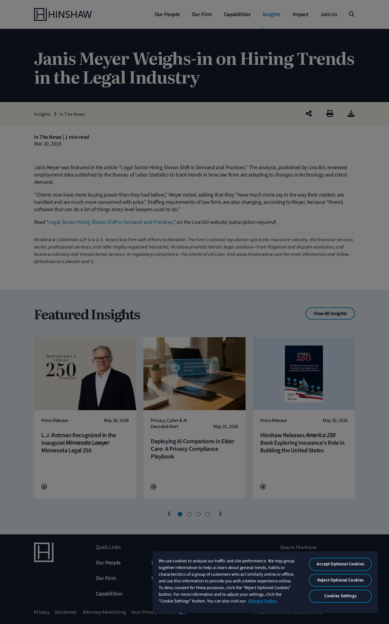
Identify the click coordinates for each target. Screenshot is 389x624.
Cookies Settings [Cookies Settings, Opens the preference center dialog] (340, 596)
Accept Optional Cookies (340, 564)
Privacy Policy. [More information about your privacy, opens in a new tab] (262, 601)
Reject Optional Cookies (340, 580)
